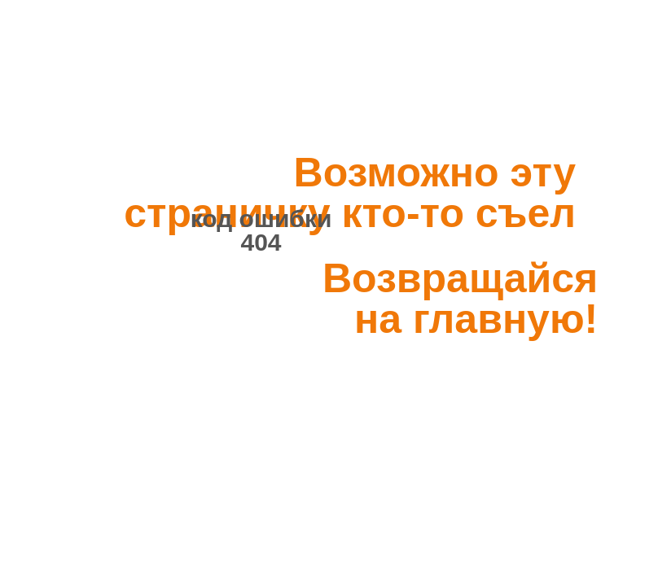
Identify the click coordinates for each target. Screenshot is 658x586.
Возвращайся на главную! (460, 299)
